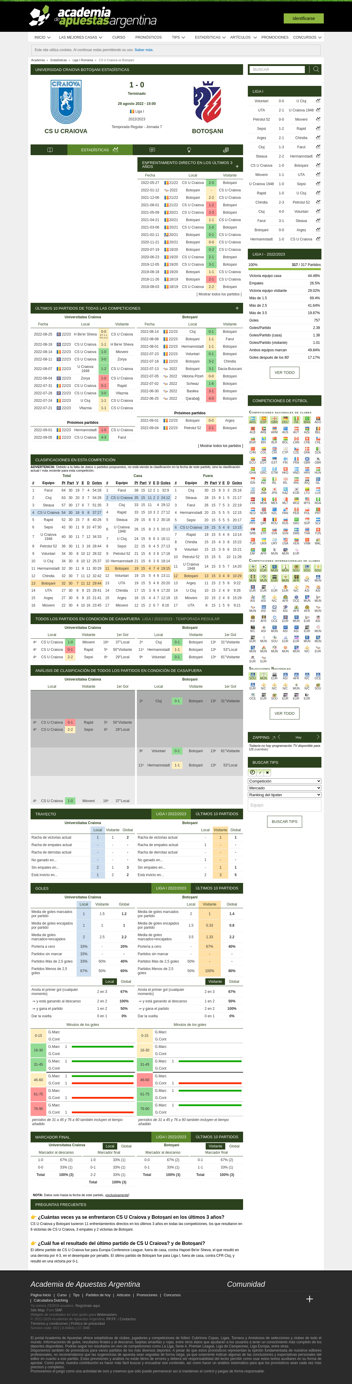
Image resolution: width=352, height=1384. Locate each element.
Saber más (144, 50)
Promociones (274, 37)
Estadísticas (210, 37)
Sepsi (48, 527)
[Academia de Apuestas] (276, 1299)
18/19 (173, 279)
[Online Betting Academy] (265, 1299)
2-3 (211, 212)
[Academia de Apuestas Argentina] (232, 1299)
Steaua (48, 505)
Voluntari (193, 354)
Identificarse (304, 18)
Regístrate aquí (87, 1306)
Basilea (192, 391)
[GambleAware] (46, 1379)
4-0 (211, 398)
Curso (118, 37)
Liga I (137, 111)
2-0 (211, 183)
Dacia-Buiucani (230, 369)
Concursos (307, 37)
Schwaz (192, 384)
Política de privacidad (88, 1324)
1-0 (211, 227)
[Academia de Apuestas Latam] (288, 1299)
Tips (178, 37)
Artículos (243, 37)
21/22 (173, 183)
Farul (122, 437)
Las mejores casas (81, 37)
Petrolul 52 (192, 428)
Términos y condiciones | (51, 1324)
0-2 (211, 250)
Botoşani (207, 131)
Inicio (42, 37)
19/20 (173, 250)
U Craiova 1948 (85, 369)
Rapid (121, 386)
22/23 (66, 334)
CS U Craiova (66, 131)
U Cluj (85, 401)
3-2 (211, 361)
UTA (48, 590)
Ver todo (284, 372)
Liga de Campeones (232, 1346)
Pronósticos (148, 37)
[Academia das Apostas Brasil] (254, 1299)
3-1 (211, 264)
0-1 (211, 235)
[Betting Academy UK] (299, 1299)
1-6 (211, 384)
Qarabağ (193, 398)
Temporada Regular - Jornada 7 (137, 127)
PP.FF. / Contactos (121, 1319)
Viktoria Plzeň (192, 376)
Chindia (230, 361)
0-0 (211, 242)
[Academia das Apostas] (243, 1299)
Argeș (229, 420)
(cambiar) (261, 749)
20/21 (173, 212)
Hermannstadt (85, 430)
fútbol (185, 1338)
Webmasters (107, 1315)
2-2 (211, 198)
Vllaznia (122, 393)
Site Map (38, 1310)
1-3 (281, 147)
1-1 (211, 220)
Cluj (193, 332)
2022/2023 (137, 119)
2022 (174, 190)
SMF (58, 1310)
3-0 (103, 359)
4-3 (103, 437)
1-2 (211, 205)
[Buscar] (314, 69)
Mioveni (122, 352)
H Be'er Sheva (85, 334)
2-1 (211, 257)
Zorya (122, 359)
